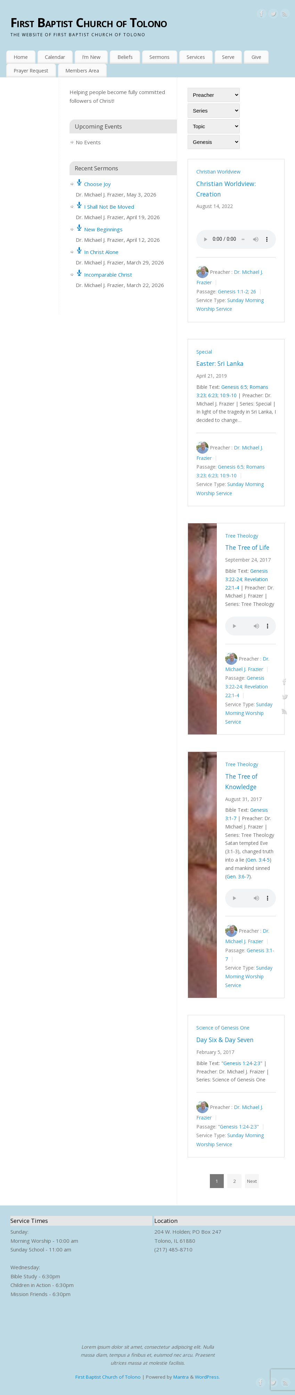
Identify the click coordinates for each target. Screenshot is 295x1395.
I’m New (91, 57)
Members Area (82, 70)
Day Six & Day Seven (225, 1039)
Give (256, 57)
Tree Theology (241, 535)
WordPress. (207, 1377)
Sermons (159, 57)
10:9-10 (228, 395)
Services (196, 57)
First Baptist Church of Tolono (88, 22)
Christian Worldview (218, 171)
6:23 (213, 395)
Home (21, 57)
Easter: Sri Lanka (220, 363)
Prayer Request (31, 70)
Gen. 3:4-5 (258, 859)
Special (204, 351)
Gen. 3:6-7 (238, 876)
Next (252, 1181)
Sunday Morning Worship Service (248, 713)
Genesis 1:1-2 (233, 291)
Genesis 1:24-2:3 (241, 1063)
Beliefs (125, 57)
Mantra (181, 1377)
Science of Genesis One (222, 1027)
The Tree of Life (247, 547)
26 (253, 291)
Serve (228, 57)
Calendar (55, 57)
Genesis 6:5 (234, 387)
